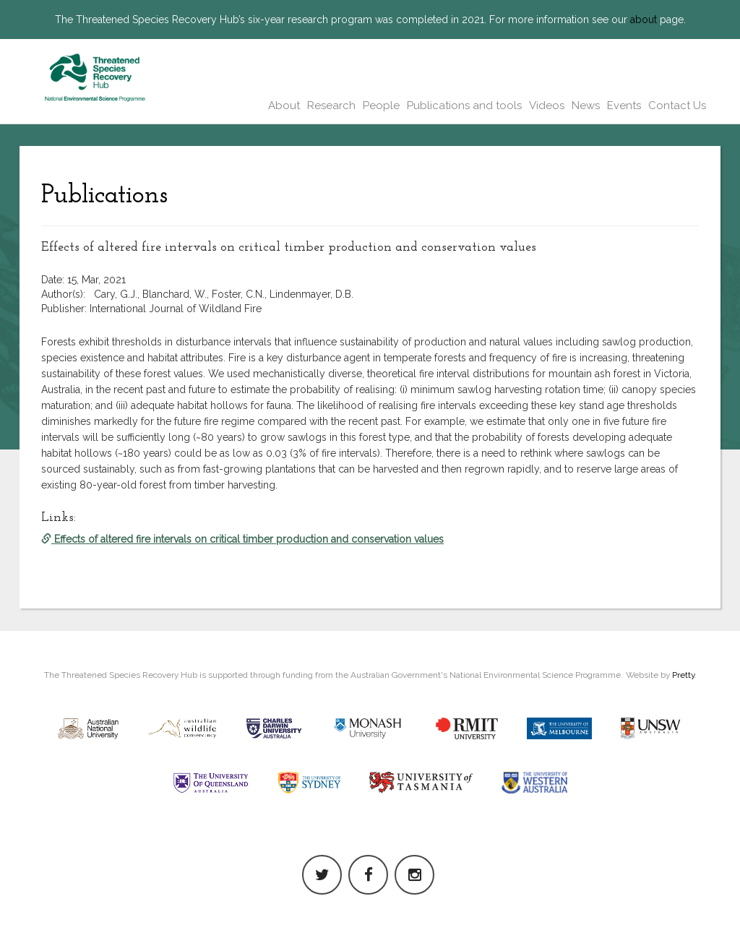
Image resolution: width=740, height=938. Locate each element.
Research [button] (331, 105)
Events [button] (624, 105)
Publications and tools (464, 105)
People (381, 105)
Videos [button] (546, 105)
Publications (104, 196)
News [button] (586, 105)
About (284, 105)
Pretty (683, 675)
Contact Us (677, 105)
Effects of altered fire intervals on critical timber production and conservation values (242, 539)
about (643, 19)
